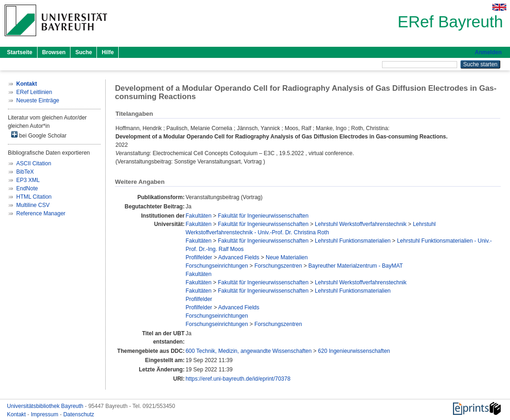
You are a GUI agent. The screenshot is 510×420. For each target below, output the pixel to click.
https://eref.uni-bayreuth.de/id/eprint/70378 (237, 379)
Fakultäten (198, 216)
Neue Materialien (287, 257)
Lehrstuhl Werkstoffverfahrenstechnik (361, 224)
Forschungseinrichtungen (216, 266)
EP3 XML (28, 180)
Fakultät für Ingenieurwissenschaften (263, 216)
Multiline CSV (33, 205)
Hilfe (108, 52)
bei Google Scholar (38, 135)
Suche (83, 52)
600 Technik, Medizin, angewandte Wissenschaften (248, 351)
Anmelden (488, 52)
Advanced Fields (239, 257)
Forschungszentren (278, 266)
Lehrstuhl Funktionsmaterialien (352, 241)
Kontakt (17, 414)
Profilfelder (198, 257)
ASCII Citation (33, 163)
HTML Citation (33, 197)
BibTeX (25, 172)
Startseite (19, 52)
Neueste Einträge (37, 100)
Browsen (54, 52)
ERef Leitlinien (34, 92)
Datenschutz (78, 414)
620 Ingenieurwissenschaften (354, 351)
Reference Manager (40, 213)
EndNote (27, 188)
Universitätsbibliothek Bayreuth (46, 406)
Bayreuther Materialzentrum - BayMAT (355, 266)
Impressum (45, 414)
